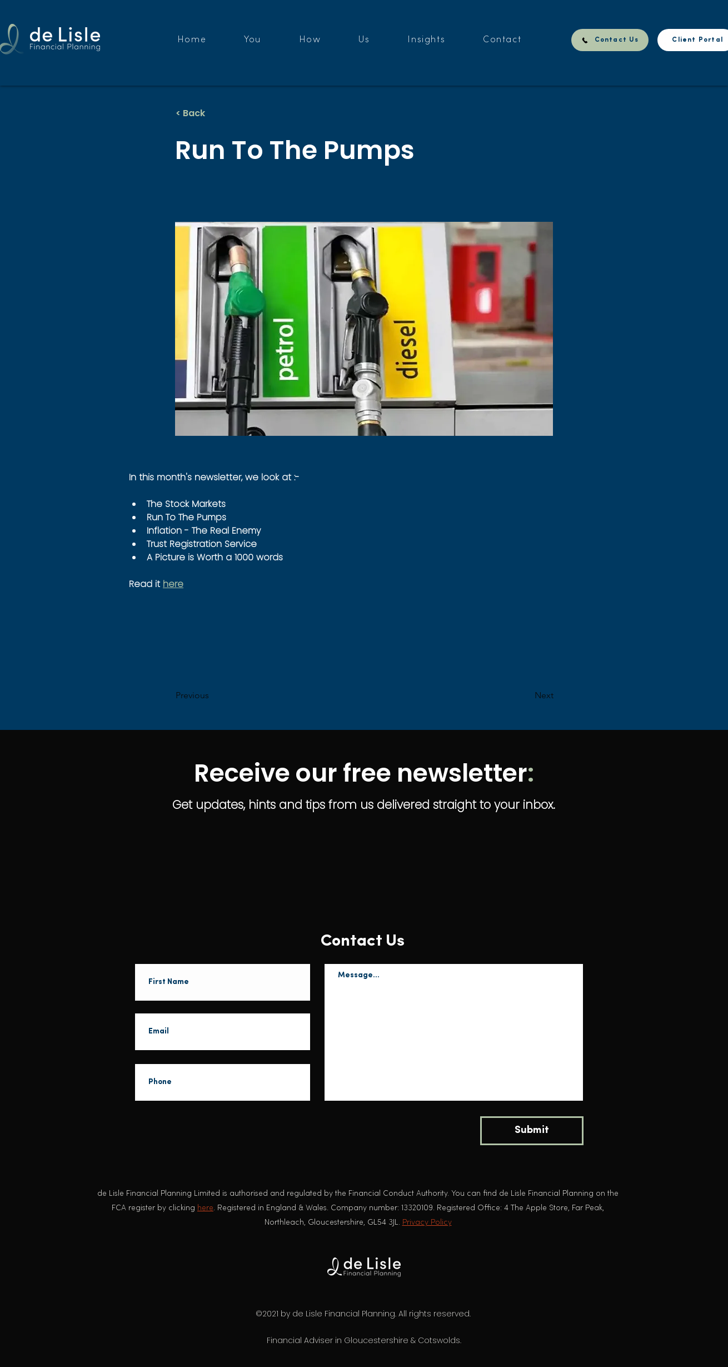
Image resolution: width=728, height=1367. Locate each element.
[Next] (526, 695)
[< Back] (212, 113)
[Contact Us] (610, 40)
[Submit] (532, 1130)
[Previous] (212, 695)
